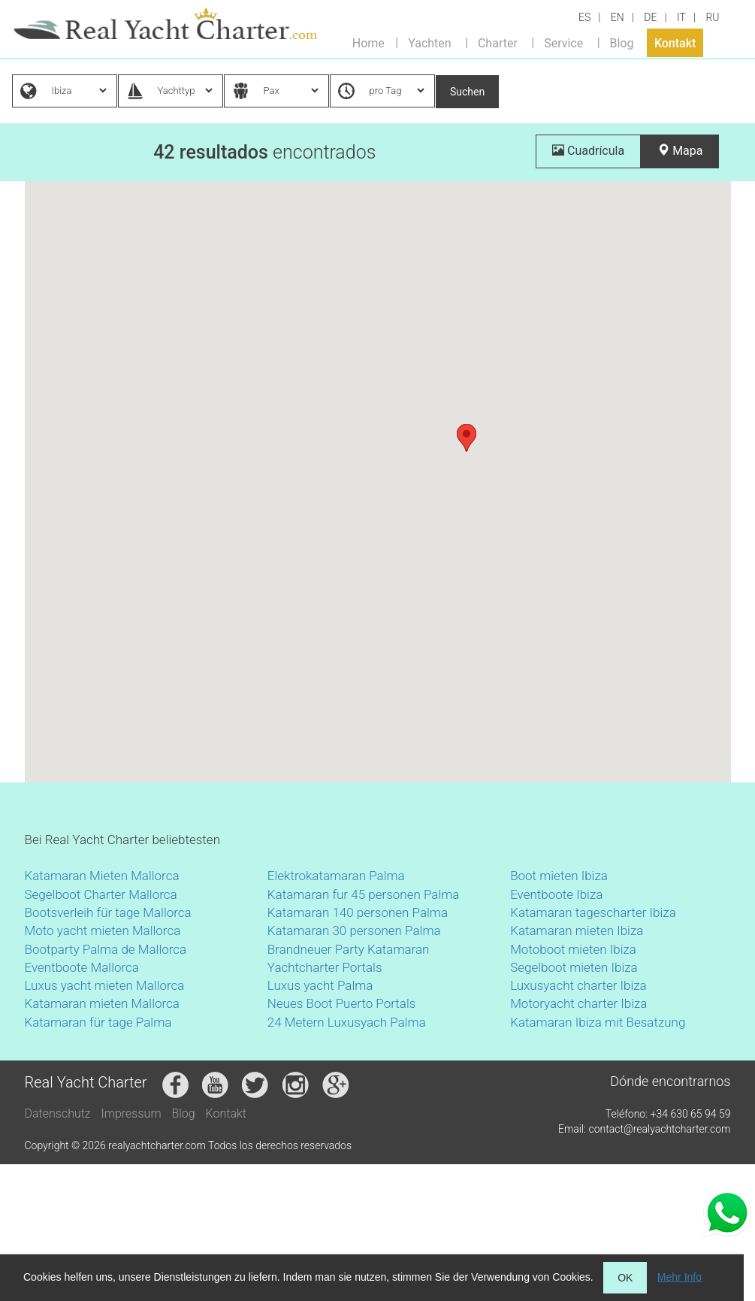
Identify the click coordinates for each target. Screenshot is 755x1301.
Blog (621, 42)
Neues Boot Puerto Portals (341, 1003)
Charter (498, 42)
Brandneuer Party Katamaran (348, 949)
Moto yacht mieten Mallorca (103, 930)
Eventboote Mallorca (84, 967)
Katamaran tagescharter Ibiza (593, 912)
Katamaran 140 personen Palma (357, 912)
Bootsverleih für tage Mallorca (108, 912)
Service (563, 42)
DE (650, 17)
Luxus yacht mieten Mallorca (105, 985)
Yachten (429, 42)
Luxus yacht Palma (320, 985)
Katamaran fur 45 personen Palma (363, 894)
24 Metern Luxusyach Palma (346, 1022)
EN (617, 17)
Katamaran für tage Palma (98, 1022)
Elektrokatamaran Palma (336, 875)
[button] (466, 438)
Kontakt (675, 42)
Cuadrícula (588, 151)
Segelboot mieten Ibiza (574, 967)
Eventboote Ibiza (556, 894)
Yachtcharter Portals (324, 967)
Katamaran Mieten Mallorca (102, 875)
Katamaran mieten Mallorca (102, 1003)
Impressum (131, 1113)
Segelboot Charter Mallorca (101, 894)
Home (368, 42)
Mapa (679, 151)
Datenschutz (58, 1113)
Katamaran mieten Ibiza (576, 930)
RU (712, 17)
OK (625, 1278)
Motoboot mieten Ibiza (573, 949)
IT (681, 17)
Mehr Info (679, 1277)
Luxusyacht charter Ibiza (578, 985)
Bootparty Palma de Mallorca (106, 949)
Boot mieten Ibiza (559, 875)
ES (584, 17)
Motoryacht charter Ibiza (578, 1003)
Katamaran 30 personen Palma (354, 930)
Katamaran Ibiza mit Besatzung (597, 1022)
